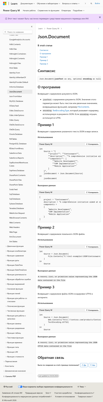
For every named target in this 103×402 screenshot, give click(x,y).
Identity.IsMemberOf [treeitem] (17, 77)
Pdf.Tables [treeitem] (13, 139)
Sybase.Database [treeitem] (16, 203)
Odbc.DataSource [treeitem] (16, 110)
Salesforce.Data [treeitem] (15, 153)
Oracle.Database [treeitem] (15, 134)
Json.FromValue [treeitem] (15, 96)
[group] (69, 163)
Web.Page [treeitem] (13, 232)
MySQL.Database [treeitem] (16, 101)
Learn (40, 28)
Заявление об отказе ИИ (12, 393)
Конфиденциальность (84, 393)
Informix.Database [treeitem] (16, 87)
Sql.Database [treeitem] (14, 194)
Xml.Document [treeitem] (15, 236)
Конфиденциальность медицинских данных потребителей (26, 396)
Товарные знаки (84, 396)
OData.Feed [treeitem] (14, 105)
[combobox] (17, 32)
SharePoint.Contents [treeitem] (17, 175)
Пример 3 (44, 63)
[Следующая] (85, 3)
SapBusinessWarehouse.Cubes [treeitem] (18, 164)
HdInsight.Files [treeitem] (15, 63)
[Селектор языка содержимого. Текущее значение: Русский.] (8, 387)
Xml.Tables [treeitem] (13, 241)
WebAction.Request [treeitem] (17, 213)
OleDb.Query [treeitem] (14, 129)
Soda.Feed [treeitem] (13, 189)
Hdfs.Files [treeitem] (13, 49)
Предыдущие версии (34, 393)
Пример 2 (44, 60)
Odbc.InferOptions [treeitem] (16, 115)
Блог (47, 393)
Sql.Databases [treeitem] (14, 199)
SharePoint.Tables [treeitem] (16, 184)
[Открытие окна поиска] (91, 3)
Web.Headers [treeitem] (14, 227)
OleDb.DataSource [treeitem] (16, 124)
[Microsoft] (4, 3)
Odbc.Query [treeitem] (14, 120)
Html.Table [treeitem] (13, 68)
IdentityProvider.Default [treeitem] (18, 82)
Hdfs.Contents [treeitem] (15, 44)
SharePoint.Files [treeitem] (15, 180)
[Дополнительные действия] (98, 29)
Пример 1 (44, 57)
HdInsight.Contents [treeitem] (17, 58)
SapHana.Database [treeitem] (16, 170)
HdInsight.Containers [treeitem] (17, 54)
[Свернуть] (31, 26)
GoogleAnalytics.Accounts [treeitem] (19, 39)
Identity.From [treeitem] (14, 72)
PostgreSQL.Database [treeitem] (17, 143)
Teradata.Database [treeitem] (16, 208)
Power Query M (53, 28)
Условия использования (65, 396)
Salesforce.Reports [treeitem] (16, 158)
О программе (45, 53)
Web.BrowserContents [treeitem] (18, 217)
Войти (97, 3)
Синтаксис (44, 50)
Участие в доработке (63, 393)
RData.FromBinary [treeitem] (16, 148)
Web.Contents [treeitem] (14, 222)
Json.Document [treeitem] (15, 91)
